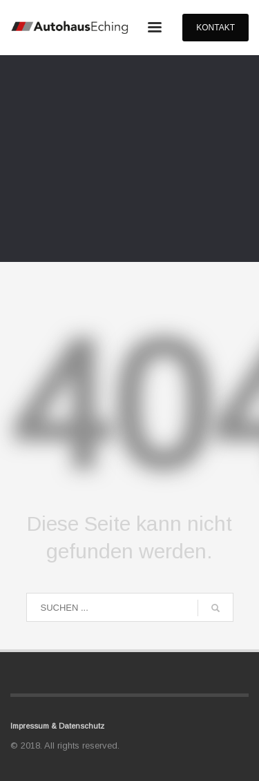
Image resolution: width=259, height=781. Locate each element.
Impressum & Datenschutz (57, 726)
